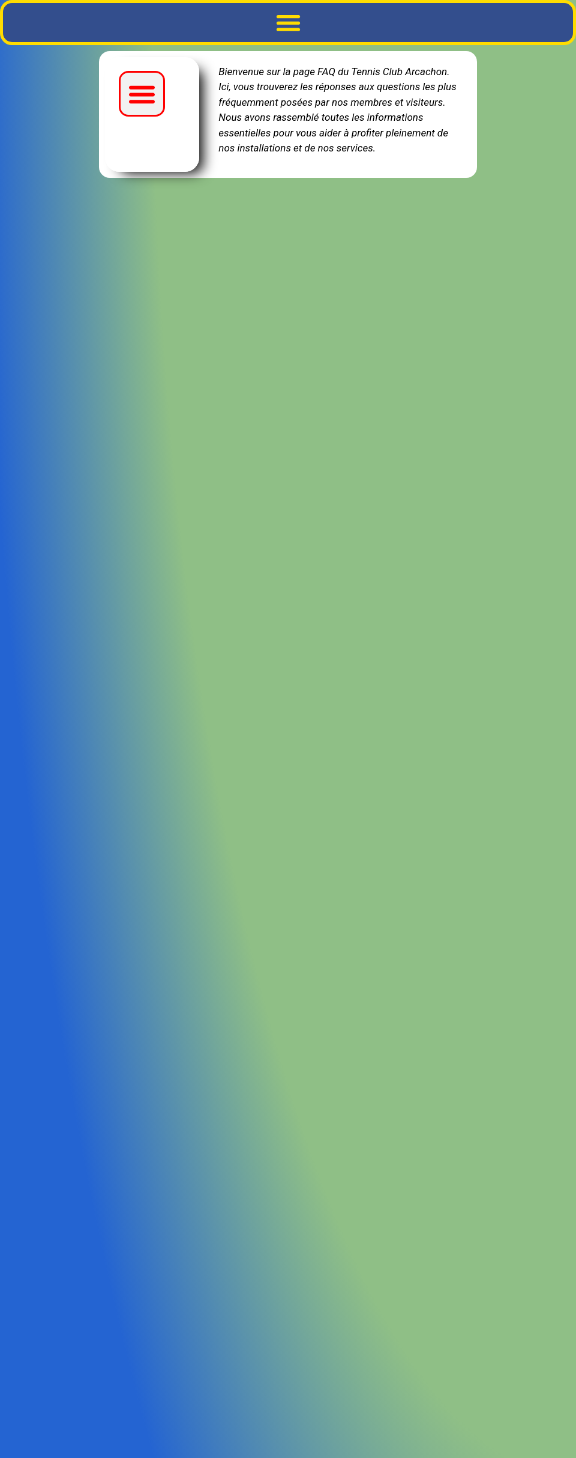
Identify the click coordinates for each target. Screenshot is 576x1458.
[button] (288, 22)
